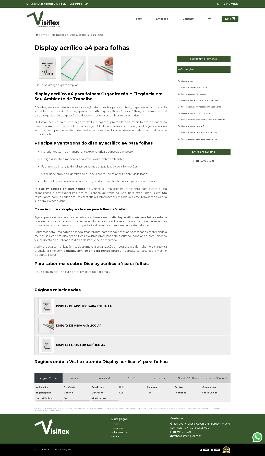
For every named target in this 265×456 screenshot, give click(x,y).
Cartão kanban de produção (191, 127)
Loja (230, 18)
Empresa (161, 18)
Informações (186, 69)
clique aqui (61, 271)
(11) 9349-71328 (227, 3)
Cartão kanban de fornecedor (192, 94)
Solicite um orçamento (203, 58)
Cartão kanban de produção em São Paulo (198, 134)
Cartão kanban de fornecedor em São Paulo (199, 101)
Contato (188, 18)
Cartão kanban (185, 81)
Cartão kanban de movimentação (194, 114)
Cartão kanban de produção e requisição (197, 140)
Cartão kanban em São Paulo (192, 88)
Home (136, 18)
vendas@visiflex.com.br (185, 435)
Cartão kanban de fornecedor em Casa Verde (199, 107)
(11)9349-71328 (203, 161)
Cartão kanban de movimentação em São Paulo (201, 120)
